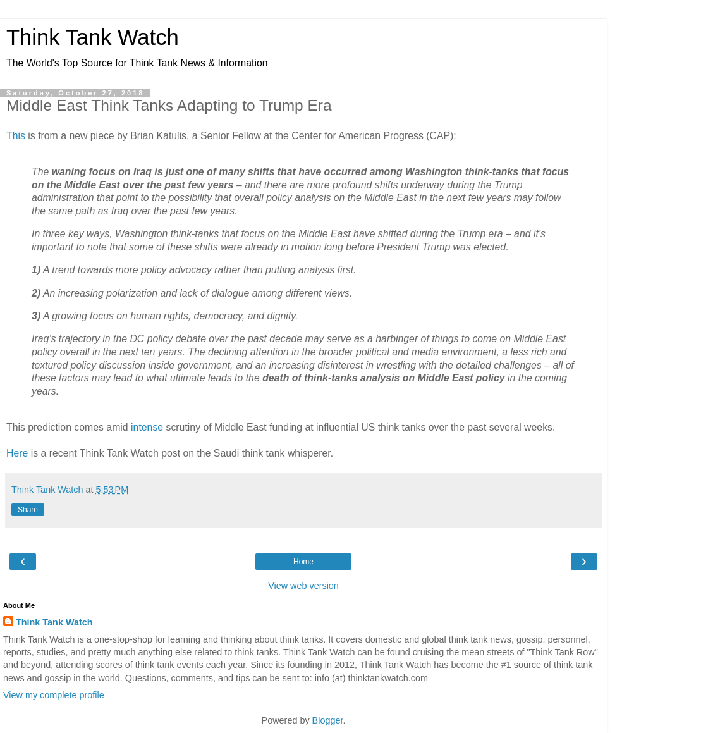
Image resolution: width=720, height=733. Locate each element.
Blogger (327, 720)
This (15, 135)
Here (17, 453)
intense (147, 427)
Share (28, 509)
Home (303, 561)
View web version (303, 586)
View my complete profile (53, 695)
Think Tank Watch (92, 37)
